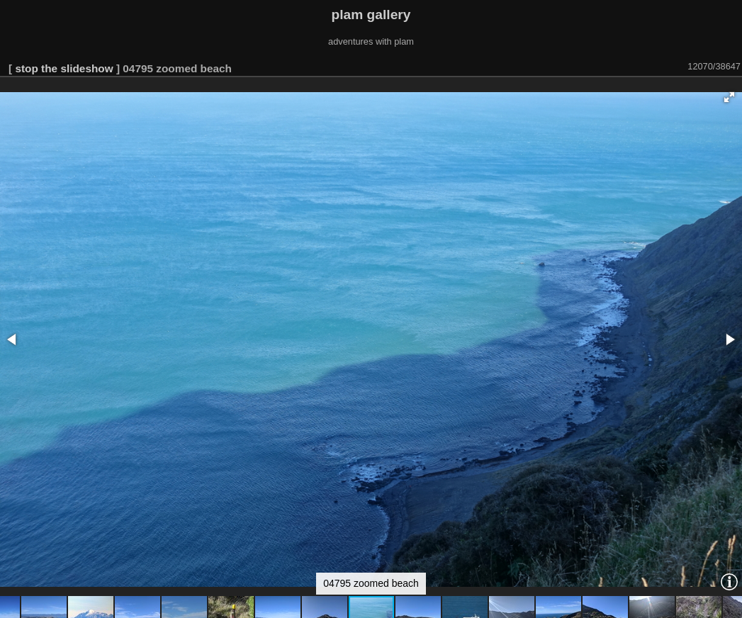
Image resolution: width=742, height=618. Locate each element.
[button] (729, 97)
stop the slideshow (64, 68)
